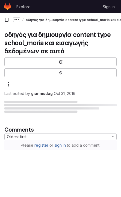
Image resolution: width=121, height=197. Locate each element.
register (41, 145)
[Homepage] (7, 6)
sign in (60, 145)
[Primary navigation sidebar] (6, 19)
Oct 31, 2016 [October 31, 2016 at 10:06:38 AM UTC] (64, 93)
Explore (23, 6)
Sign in (109, 6)
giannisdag (42, 93)
